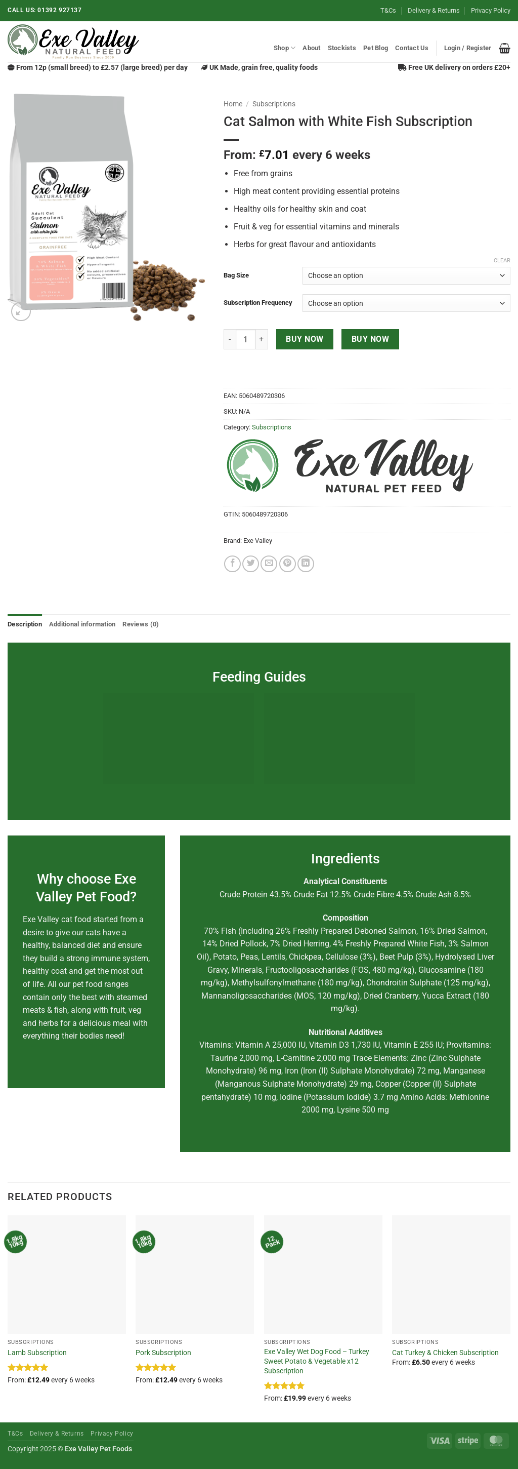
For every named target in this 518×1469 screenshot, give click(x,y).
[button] (468, 47)
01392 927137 (59, 10)
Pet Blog (375, 48)
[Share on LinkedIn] (305, 563)
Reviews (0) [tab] (140, 624)
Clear (502, 260)
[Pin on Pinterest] (287, 563)
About (311, 48)
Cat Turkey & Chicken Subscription (445, 1352)
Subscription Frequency (258, 302)
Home (233, 104)
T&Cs (388, 10)
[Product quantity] (246, 339)
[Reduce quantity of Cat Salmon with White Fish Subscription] (230, 339)
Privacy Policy (490, 10)
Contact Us (412, 48)
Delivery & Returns (434, 10)
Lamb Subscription (37, 1352)
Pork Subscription (163, 1352)
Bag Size (236, 275)
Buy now (304, 339)
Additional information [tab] (82, 624)
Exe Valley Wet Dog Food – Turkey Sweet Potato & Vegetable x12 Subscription (316, 1361)
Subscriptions (273, 104)
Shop (284, 48)
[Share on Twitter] (250, 563)
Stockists (342, 48)
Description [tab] (25, 624)
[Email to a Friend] (269, 563)
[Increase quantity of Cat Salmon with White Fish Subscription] (262, 339)
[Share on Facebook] (232, 563)
